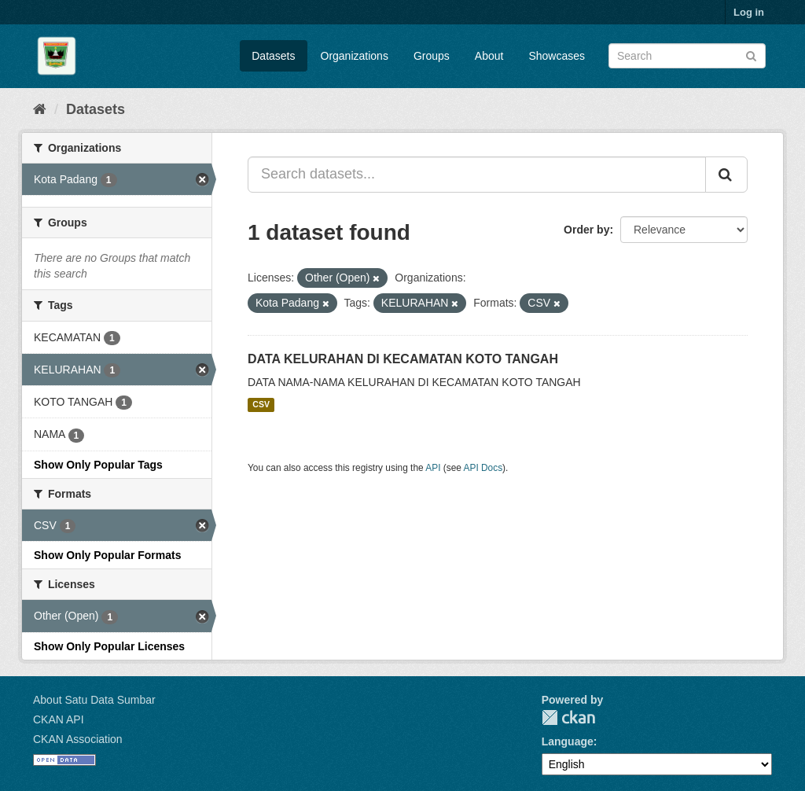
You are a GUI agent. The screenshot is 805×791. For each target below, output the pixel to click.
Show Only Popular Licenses (109, 646)
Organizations (354, 56)
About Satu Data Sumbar (94, 700)
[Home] (39, 109)
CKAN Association (78, 739)
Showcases (556, 56)
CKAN (568, 717)
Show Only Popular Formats (107, 555)
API (432, 467)
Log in (748, 12)
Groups (432, 56)
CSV (261, 405)
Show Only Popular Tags (98, 464)
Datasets (273, 56)
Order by (586, 229)
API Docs (483, 467)
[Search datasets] (687, 55)
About (489, 56)
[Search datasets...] (477, 174)
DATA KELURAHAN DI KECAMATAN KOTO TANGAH (403, 359)
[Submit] (751, 54)
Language (568, 741)
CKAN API (58, 719)
